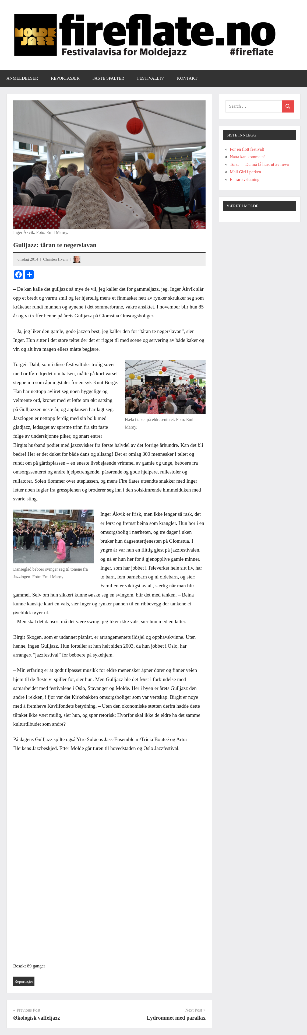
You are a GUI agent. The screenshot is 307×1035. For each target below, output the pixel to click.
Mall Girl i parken (245, 172)
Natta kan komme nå (248, 157)
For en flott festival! (247, 149)
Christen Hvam (55, 259)
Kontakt (187, 78)
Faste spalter (108, 78)
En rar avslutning (244, 179)
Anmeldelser (22, 78)
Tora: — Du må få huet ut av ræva (259, 164)
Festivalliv (150, 78)
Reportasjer (65, 78)
